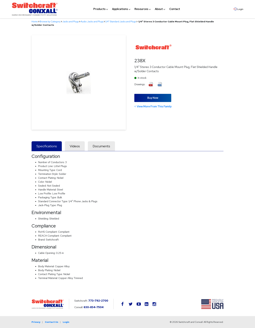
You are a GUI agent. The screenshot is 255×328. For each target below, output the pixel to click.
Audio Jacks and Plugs (92, 21)
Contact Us (51, 322)
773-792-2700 (98, 300)
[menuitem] (99, 9)
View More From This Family (154, 106)
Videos (75, 146)
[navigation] (136, 9)
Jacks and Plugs (70, 21)
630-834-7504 (94, 307)
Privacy (36, 322)
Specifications (46, 146)
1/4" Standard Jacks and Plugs (120, 21)
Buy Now (152, 98)
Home (35, 21)
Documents (101, 146)
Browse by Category (50, 21)
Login (66, 322)
